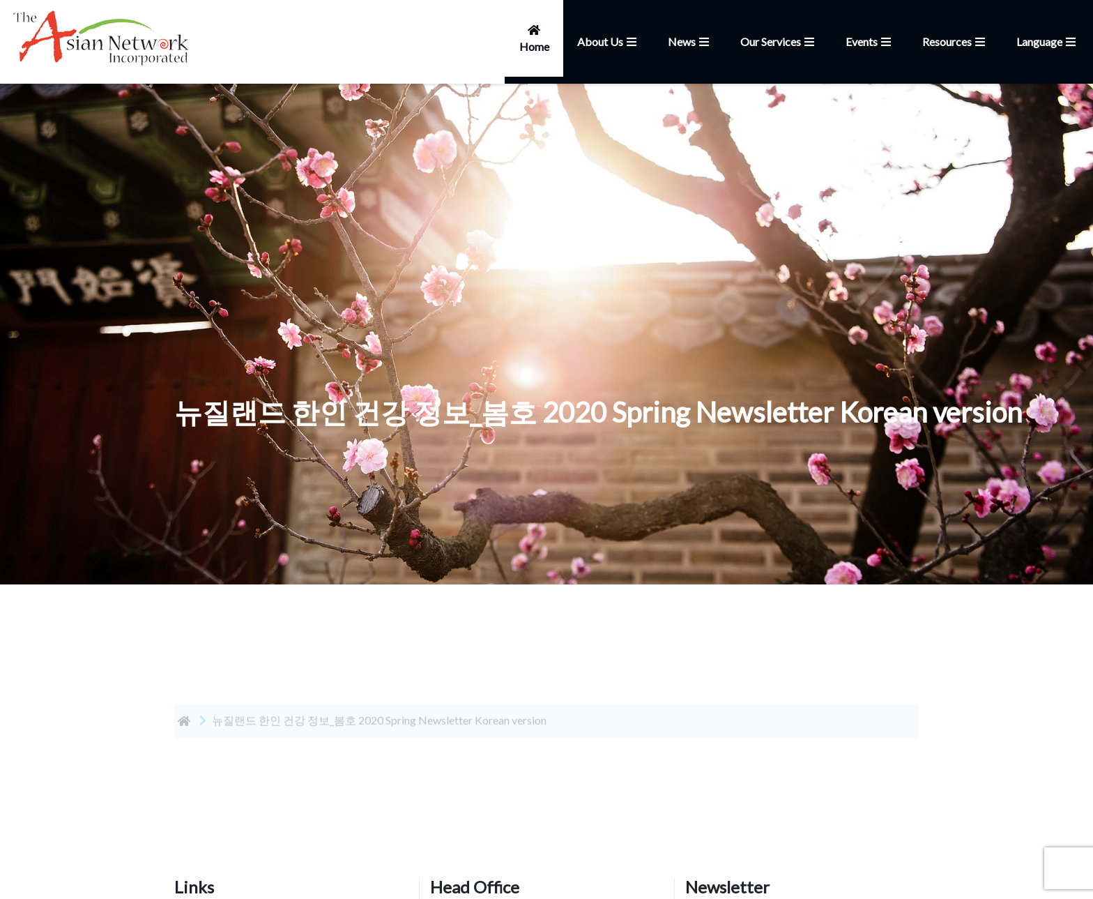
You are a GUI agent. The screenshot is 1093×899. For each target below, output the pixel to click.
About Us (608, 41)
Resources (955, 41)
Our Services (779, 41)
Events (870, 41)
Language (1047, 41)
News (690, 41)
